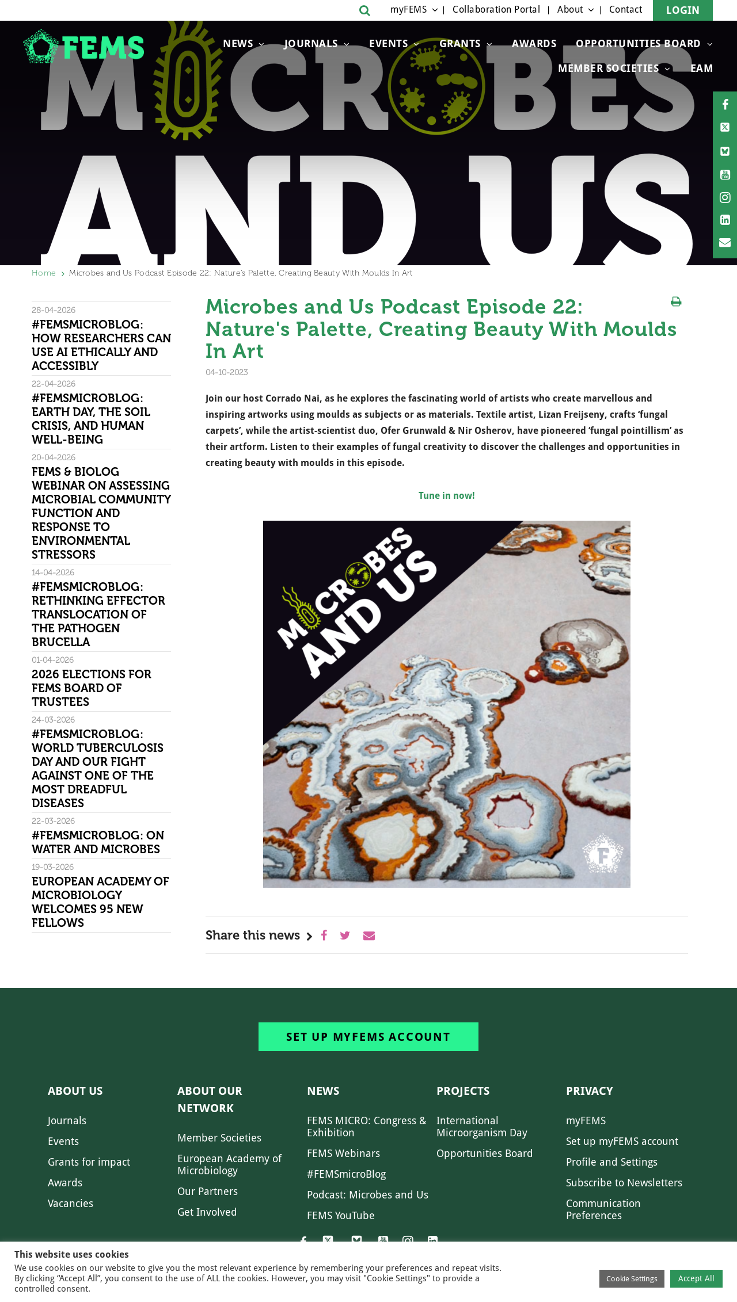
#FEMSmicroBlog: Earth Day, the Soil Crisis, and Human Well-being (91, 418)
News (238, 43)
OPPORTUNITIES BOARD (638, 43)
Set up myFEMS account (368, 1037)
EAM (701, 68)
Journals (311, 43)
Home (44, 273)
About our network (209, 1099)
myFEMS (408, 9)
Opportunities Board (484, 1153)
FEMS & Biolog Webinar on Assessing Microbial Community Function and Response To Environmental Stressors (101, 513)
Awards (534, 43)
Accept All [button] (696, 1278)
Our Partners (207, 1191)
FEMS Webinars (343, 1153)
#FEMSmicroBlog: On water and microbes (98, 842)
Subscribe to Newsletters (624, 1183)
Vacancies (70, 1203)
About (570, 9)
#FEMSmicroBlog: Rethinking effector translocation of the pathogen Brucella (98, 614)
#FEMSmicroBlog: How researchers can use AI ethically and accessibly (101, 345)
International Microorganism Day (481, 1126)
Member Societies (608, 68)
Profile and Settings (612, 1162)
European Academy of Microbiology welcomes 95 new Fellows (100, 902)
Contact (626, 9)
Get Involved (207, 1212)
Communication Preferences (603, 1209)
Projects (462, 1091)
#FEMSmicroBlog (346, 1174)
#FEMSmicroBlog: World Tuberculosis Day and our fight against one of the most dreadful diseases (98, 768)
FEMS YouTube (341, 1215)
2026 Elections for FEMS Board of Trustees (91, 688)
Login (683, 10)
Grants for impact (89, 1162)
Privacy (589, 1091)
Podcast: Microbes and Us (367, 1195)
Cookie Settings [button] (632, 1278)
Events (388, 43)
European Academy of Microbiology (229, 1164)
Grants (460, 43)
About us (75, 1091)
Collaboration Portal (496, 9)
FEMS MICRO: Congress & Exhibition (367, 1126)
